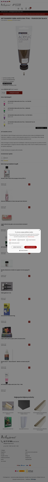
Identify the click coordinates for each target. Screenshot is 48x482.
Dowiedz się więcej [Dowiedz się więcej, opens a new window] (31, 236)
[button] (24, 250)
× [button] (39, 230)
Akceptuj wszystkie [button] (30, 247)
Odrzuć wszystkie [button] (17, 247)
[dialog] (24, 241)
